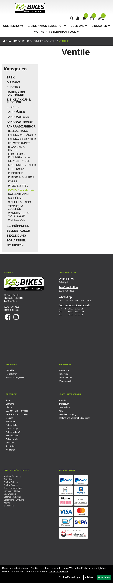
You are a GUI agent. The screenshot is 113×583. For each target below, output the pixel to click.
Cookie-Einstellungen (70, 577)
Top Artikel (16, 240)
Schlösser (16, 198)
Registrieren (11, 374)
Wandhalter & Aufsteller (18, 214)
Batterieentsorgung (67, 414)
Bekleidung (16, 235)
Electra (13, 87)
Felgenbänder (19, 143)
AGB (61, 411)
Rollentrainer (19, 193)
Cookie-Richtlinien (58, 571)
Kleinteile (15, 173)
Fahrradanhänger (22, 135)
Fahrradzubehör (19, 41)
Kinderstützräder (22, 165)
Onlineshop (13, 25)
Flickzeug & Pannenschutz (19, 155)
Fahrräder (16, 112)
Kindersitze (17, 169)
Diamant (13, 82)
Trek (11, 77)
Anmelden (10, 370)
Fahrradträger (20, 121)
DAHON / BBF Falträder (16, 93)
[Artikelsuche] (71, 19)
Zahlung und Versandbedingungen (74, 418)
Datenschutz (64, 407)
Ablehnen (89, 577)
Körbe (12, 181)
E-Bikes (13, 107)
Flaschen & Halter (16, 148)
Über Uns (79, 25)
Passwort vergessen (15, 377)
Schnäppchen (18, 225)
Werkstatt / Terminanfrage (56, 31)
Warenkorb (64, 370)
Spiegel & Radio (19, 202)
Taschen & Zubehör (15, 207)
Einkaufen (101, 25)
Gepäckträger (19, 160)
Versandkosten (65, 377)
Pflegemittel (18, 185)
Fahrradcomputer (22, 139)
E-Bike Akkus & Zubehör (47, 25)
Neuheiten (15, 245)
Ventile (64, 41)
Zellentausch (18, 230)
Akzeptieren (104, 577)
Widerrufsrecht (65, 381)
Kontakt (62, 400)
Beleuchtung (18, 130)
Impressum (64, 404)
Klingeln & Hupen (21, 177)
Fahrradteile (18, 116)
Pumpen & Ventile (44, 41)
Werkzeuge (16, 219)
